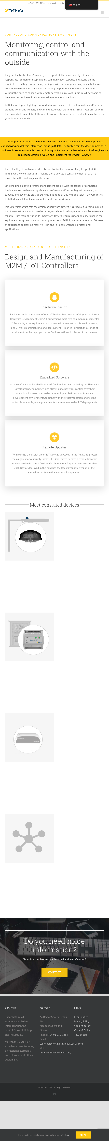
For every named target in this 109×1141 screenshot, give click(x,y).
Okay (83, 1134)
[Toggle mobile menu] (102, 12)
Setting (66, 1135)
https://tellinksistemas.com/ (55, 1052)
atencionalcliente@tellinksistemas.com (64, 3)
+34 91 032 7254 (58, 1034)
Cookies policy (82, 1025)
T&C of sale (80, 1034)
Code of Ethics (82, 1030)
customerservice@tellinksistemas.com (61, 1043)
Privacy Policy (81, 1021)
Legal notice (81, 1017)
